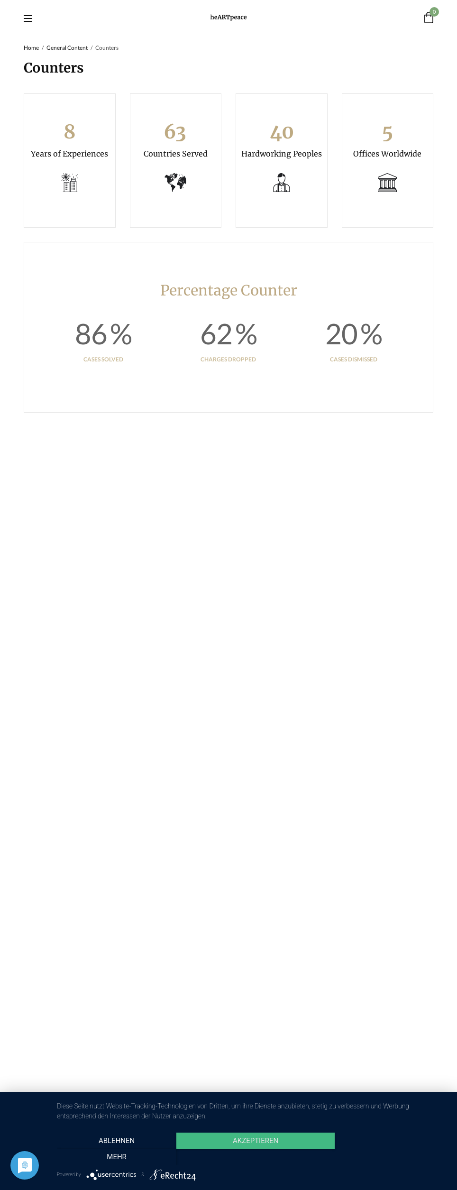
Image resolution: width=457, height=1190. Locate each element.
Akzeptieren (252, 1157)
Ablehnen (115, 1157)
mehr (389, 1157)
